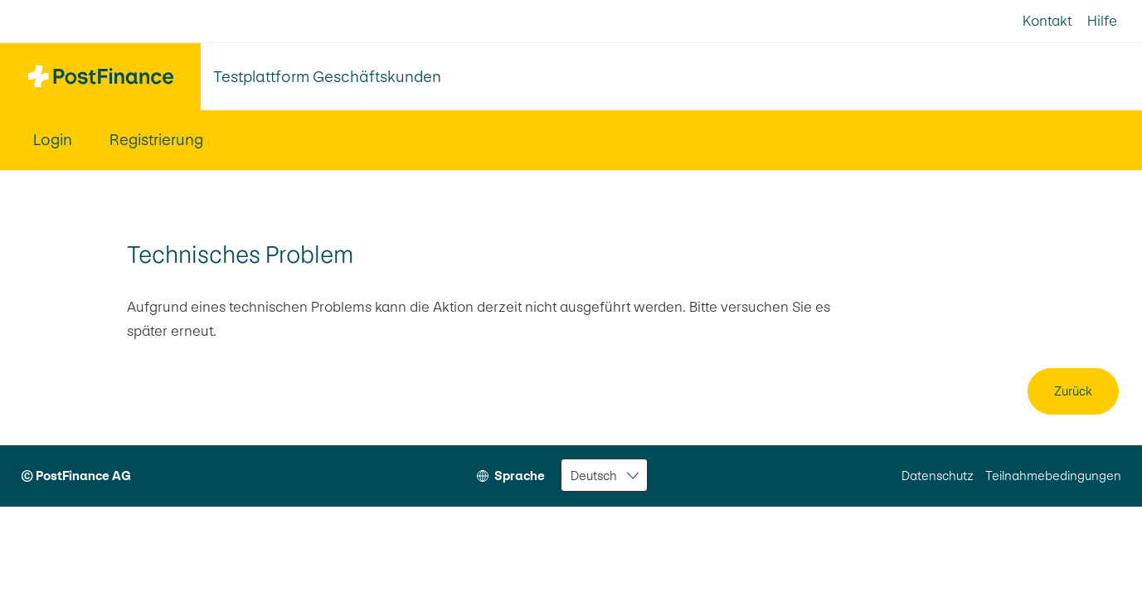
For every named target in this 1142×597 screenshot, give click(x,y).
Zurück (1073, 391)
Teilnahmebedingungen (1053, 475)
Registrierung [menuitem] (156, 139)
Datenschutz (937, 475)
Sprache (519, 475)
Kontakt (1047, 21)
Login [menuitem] (52, 139)
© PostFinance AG (76, 475)
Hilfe (1102, 21)
